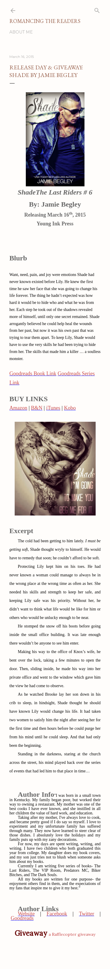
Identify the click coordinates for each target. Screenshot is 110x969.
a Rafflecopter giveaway (72, 934)
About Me (21, 32)
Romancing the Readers (44, 21)
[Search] (97, 9)
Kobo (70, 408)
